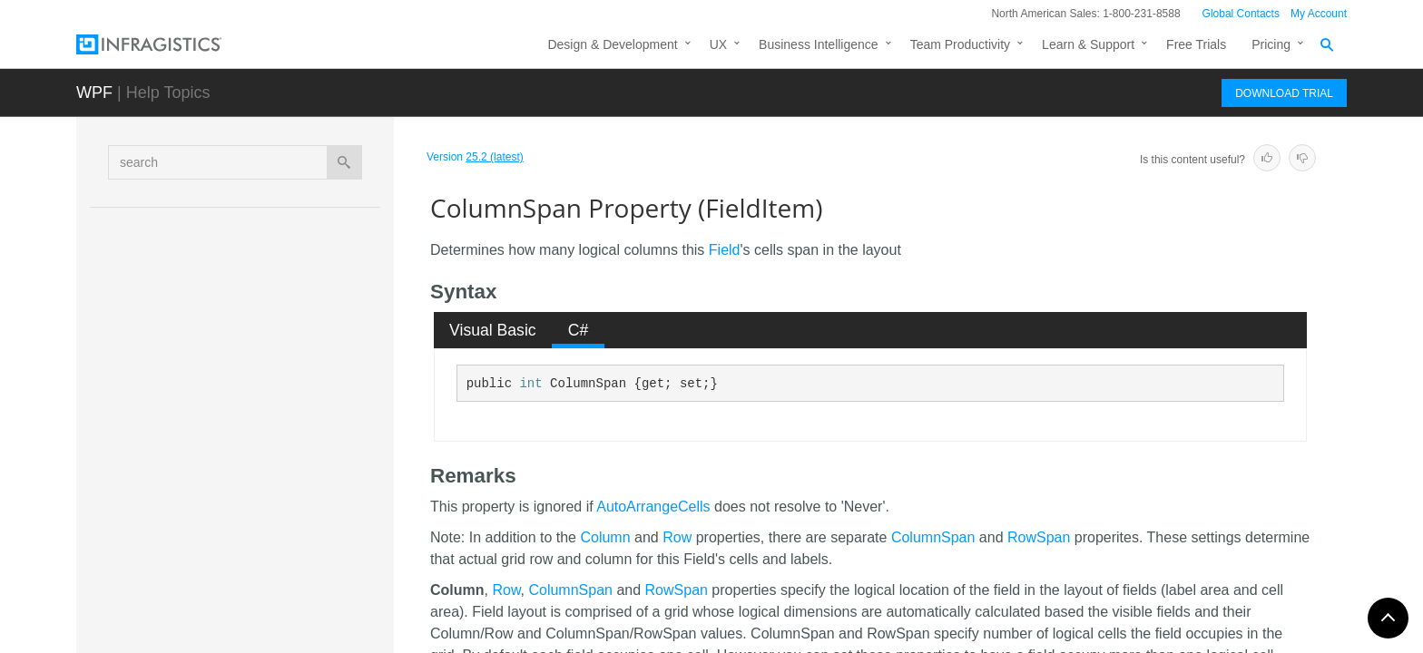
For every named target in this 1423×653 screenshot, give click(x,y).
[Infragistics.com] (167, 44)
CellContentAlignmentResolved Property (300, 371)
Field (725, 250)
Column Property (258, 411)
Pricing (1271, 44)
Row (677, 537)
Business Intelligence (818, 44)
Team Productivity (960, 44)
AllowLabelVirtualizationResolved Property (297, 257)
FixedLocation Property (276, 508)
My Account (1319, 13)
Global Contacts (1241, 13)
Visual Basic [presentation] (492, 330)
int (530, 383)
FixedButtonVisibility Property (293, 476)
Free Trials (1196, 44)
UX (718, 44)
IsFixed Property (257, 603)
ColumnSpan (933, 537)
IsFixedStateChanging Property (299, 635)
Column (605, 537)
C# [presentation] (578, 330)
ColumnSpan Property (278, 443)
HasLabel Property (263, 539)
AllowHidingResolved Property (296, 217)
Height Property (255, 571)
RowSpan (1038, 537)
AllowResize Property (271, 298)
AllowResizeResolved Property (297, 330)
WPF (94, 92)
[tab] (493, 330)
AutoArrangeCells (653, 506)
